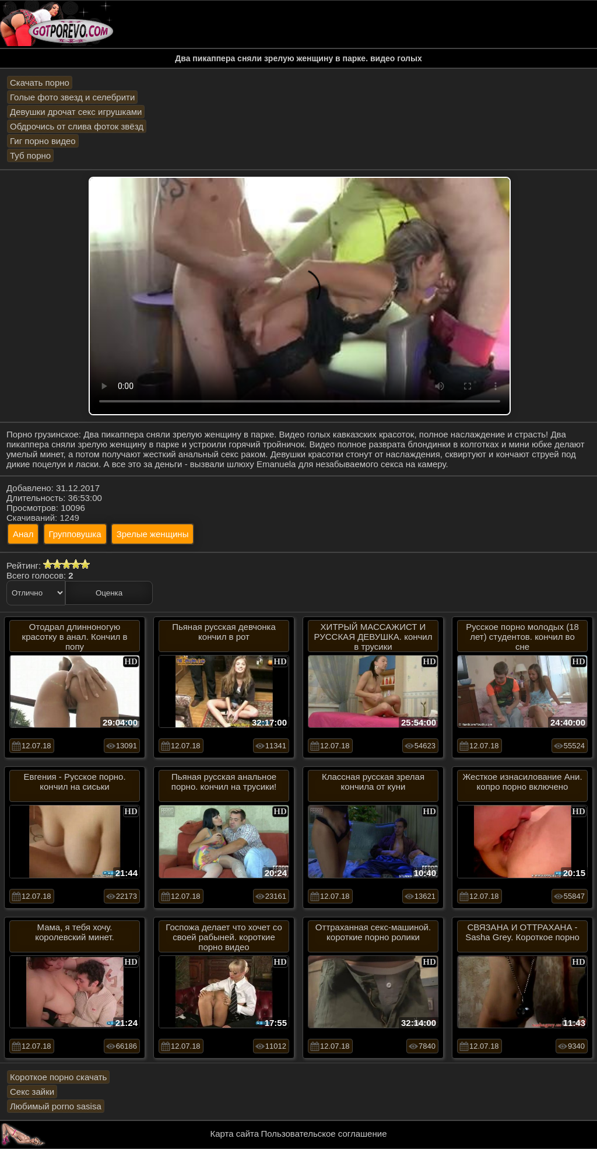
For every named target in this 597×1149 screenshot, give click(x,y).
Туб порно (30, 155)
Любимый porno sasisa (55, 1106)
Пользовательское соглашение (324, 1134)
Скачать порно (39, 82)
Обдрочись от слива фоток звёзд (76, 126)
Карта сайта (234, 1134)
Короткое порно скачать (58, 1077)
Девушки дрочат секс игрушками (76, 112)
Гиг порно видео (43, 141)
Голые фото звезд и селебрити (72, 97)
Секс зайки (32, 1092)
